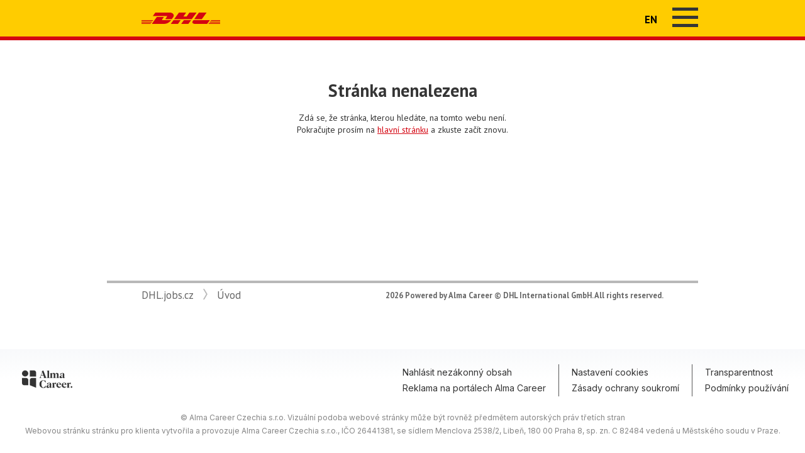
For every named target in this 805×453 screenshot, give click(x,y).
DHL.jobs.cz (168, 295)
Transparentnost (739, 372)
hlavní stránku (402, 129)
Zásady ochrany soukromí (625, 388)
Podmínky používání (747, 388)
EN (651, 19)
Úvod (229, 295)
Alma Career (470, 295)
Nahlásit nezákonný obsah (457, 372)
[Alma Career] (47, 381)
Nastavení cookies (610, 372)
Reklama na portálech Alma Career (474, 388)
